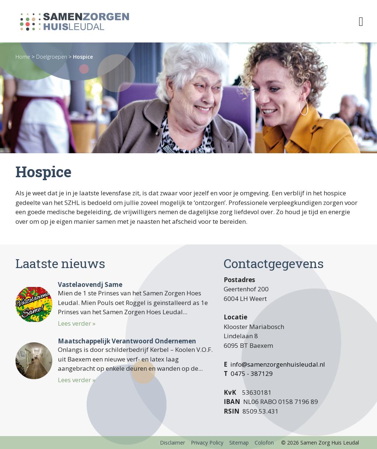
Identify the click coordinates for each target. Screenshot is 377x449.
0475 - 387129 (252, 373)
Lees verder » (76, 323)
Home (22, 56)
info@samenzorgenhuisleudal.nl (277, 364)
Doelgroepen (51, 56)
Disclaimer (172, 442)
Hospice (83, 56)
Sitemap (239, 442)
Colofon (264, 442)
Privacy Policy (207, 442)
